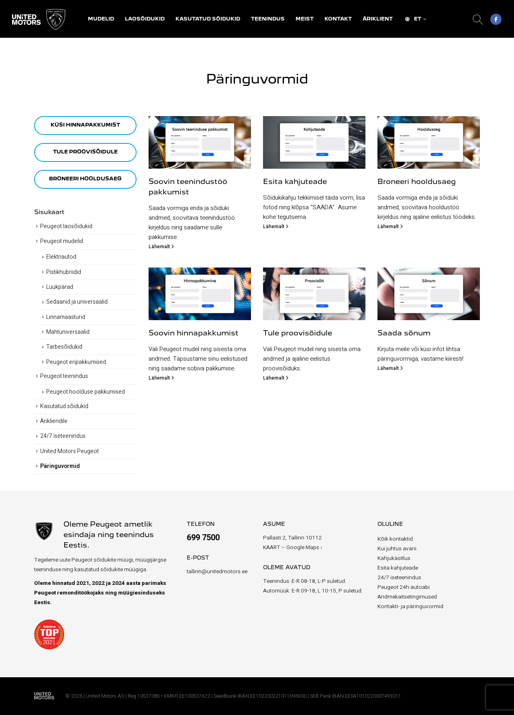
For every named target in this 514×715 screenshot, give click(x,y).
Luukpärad (59, 287)
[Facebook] (496, 19)
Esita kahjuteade (295, 182)
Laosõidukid (145, 19)
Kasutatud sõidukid (207, 19)
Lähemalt (161, 246)
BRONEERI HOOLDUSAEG (85, 179)
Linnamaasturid (65, 317)
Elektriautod (61, 257)
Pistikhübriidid (63, 272)
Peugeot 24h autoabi (403, 587)
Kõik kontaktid (395, 539)
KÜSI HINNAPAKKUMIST (85, 125)
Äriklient (378, 19)
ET (412, 19)
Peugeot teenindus (64, 376)
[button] (478, 19)
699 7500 (203, 537)
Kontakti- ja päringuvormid (410, 607)
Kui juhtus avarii (396, 549)
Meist (305, 19)
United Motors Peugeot (69, 451)
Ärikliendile (53, 421)
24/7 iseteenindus (63, 436)
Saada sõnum (403, 333)
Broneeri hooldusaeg (416, 182)
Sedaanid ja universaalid (77, 302)
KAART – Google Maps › (292, 547)
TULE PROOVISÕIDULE (85, 152)
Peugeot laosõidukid (66, 226)
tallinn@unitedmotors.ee (217, 572)
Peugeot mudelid (61, 241)
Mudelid (101, 19)
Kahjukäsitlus (393, 558)
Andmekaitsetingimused (407, 597)
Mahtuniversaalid (68, 332)
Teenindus (268, 19)
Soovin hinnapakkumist (194, 333)
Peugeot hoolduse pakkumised (85, 392)
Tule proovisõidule (297, 333)
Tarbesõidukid (64, 347)
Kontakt (338, 19)
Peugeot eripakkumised (76, 362)
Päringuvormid (60, 466)
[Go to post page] (200, 142)
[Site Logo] (40, 19)
